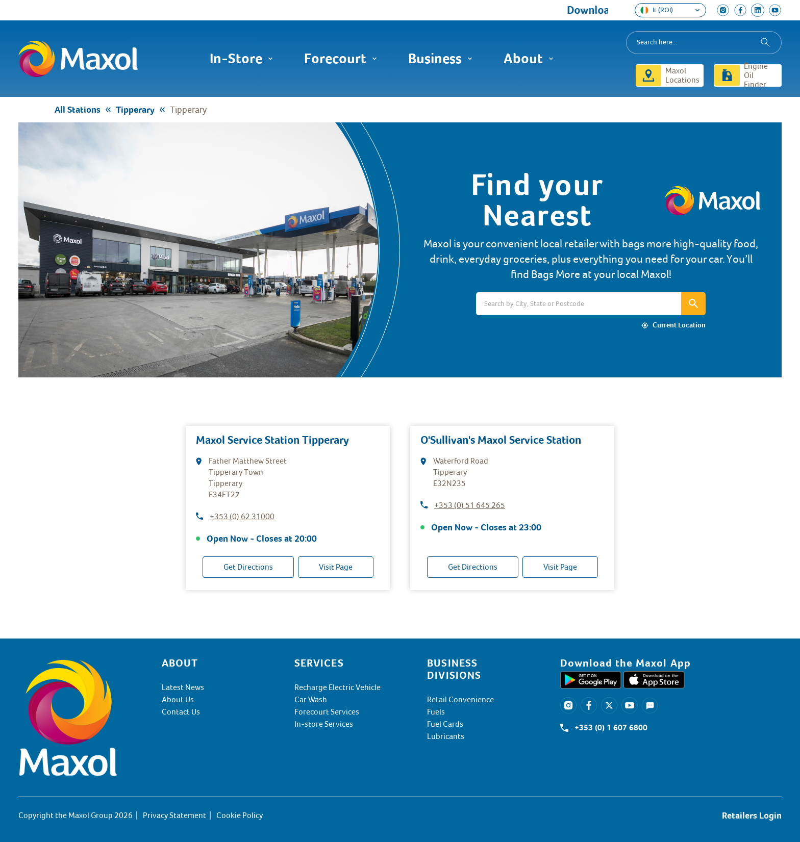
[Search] (578, 303)
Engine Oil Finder (756, 75)
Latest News (183, 687)
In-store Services (323, 724)
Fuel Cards (445, 724)
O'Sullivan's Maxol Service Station (500, 439)
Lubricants (445, 736)
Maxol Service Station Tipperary (272, 439)
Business (440, 59)
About (529, 59)
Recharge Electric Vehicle (337, 687)
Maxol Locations (682, 75)
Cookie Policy (239, 815)
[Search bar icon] (693, 303)
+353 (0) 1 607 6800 (610, 727)
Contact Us (181, 712)
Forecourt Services (326, 712)
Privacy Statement (174, 815)
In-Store (241, 59)
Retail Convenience (460, 699)
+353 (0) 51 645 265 (469, 505)
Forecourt (341, 59)
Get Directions (248, 567)
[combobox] (704, 42)
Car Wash (310, 699)
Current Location (679, 325)
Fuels (436, 712)
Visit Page (336, 567)
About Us (178, 699)
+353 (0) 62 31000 (242, 517)
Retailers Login (752, 815)
